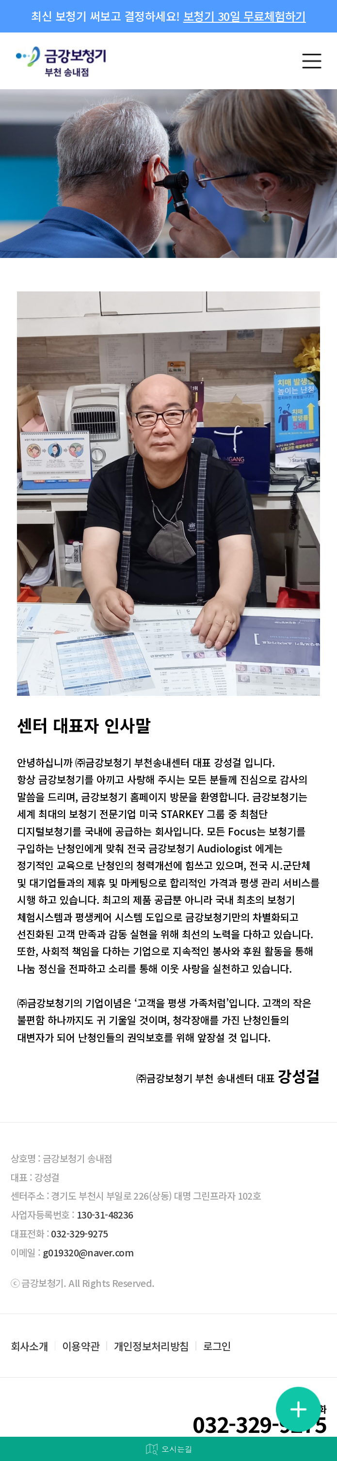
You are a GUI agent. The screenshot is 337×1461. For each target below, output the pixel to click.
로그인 (217, 1346)
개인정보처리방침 (151, 1346)
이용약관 (80, 1346)
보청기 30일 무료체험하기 (244, 16)
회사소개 (29, 1346)
